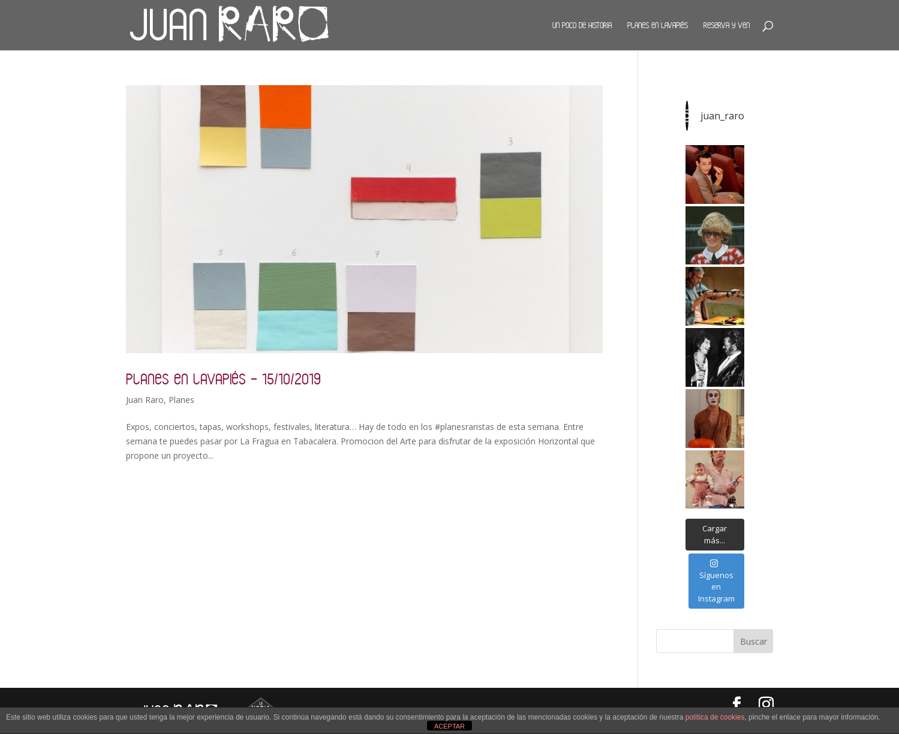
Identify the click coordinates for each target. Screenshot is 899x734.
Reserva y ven (726, 25)
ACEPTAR (449, 726)
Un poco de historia (582, 25)
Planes (181, 399)
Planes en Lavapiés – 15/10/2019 (223, 379)
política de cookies (715, 717)
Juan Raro (145, 399)
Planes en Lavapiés (657, 25)
